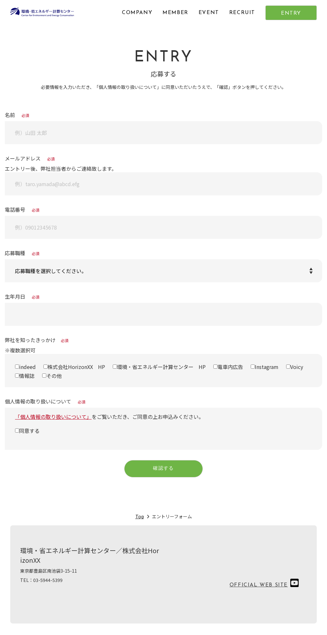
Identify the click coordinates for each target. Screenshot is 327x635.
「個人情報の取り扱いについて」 (53, 416)
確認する (163, 469)
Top (139, 517)
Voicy (296, 367)
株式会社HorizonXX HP (76, 367)
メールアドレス (30, 158)
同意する (29, 431)
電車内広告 (230, 367)
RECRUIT (242, 12)
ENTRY (291, 13)
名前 (17, 115)
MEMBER (175, 12)
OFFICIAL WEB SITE (259, 586)
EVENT (209, 12)
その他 (54, 376)
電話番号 (22, 209)
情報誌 (26, 376)
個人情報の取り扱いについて (45, 401)
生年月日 (22, 296)
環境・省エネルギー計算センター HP (161, 367)
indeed (27, 367)
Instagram (266, 367)
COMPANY (137, 12)
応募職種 (22, 253)
